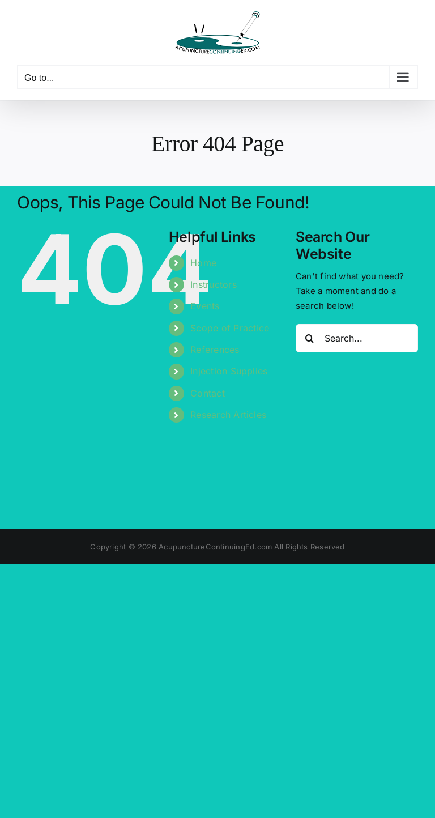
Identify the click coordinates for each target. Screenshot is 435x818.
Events (204, 306)
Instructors (213, 284)
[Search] (310, 338)
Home (203, 263)
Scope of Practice (229, 328)
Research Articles (228, 414)
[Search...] (357, 338)
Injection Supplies (228, 371)
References (214, 349)
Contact (207, 393)
